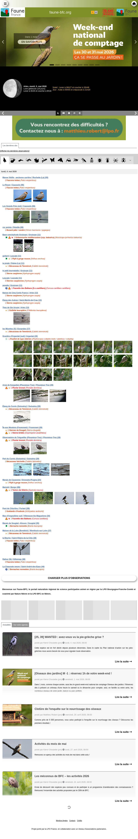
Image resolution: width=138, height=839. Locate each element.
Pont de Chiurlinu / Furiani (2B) (16, 508)
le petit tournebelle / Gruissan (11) (17, 271)
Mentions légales (62, 820)
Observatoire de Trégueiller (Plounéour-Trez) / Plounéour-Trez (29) (31, 437)
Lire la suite (123, 661)
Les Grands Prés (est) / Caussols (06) (18, 206)
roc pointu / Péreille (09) (12, 227)
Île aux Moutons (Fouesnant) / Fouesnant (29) (22, 427)
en (96, 12)
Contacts (72, 820)
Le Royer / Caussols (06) (13, 185)
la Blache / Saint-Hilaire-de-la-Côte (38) (19, 538)
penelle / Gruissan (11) (12, 285)
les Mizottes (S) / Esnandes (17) (16, 329)
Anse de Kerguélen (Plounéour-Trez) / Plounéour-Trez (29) (27, 385)
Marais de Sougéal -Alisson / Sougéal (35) (20, 523)
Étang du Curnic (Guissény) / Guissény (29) (21, 406)
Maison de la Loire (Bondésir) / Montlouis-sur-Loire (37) (26, 531)
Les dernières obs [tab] (10, 145)
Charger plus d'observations (69, 578)
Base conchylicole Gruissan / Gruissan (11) (21, 235)
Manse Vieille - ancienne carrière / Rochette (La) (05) (25, 177)
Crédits (79, 820)
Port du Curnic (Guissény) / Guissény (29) (20, 459)
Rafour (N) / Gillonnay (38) (13, 559)
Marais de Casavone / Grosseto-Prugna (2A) (21, 480)
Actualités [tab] (7, 625)
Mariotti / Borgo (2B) (11, 487)
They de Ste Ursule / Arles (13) (15, 308)
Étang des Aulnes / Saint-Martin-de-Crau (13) (22, 300)
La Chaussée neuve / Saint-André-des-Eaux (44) (23, 567)
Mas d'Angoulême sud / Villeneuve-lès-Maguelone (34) (26, 516)
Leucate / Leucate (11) (12, 278)
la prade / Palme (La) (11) (13, 263)
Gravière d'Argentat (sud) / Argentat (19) (20, 336)
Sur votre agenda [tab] (20, 625)
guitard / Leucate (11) (11, 256)
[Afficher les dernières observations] (14, 151)
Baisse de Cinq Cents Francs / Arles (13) (20, 293)
